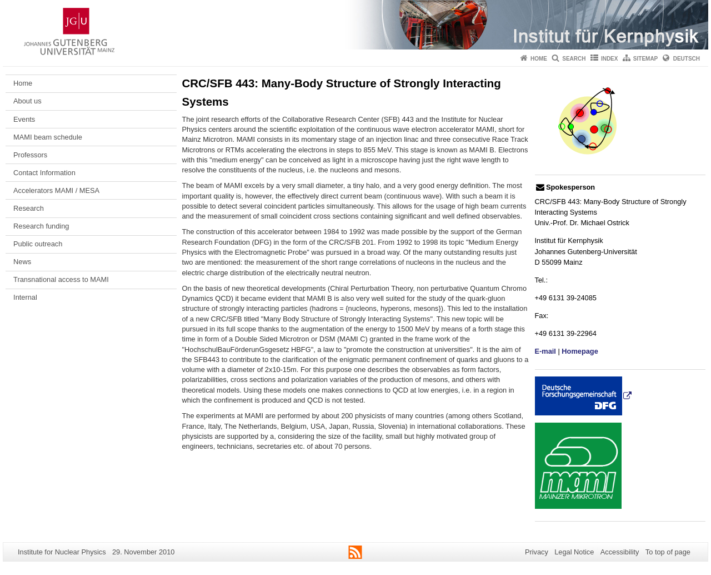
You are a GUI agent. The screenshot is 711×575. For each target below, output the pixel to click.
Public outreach (37, 244)
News (22, 261)
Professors (30, 155)
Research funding (41, 226)
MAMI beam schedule (47, 137)
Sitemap (645, 59)
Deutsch (686, 59)
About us (27, 101)
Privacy (536, 552)
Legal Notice (574, 552)
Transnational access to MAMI (61, 279)
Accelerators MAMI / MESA (56, 190)
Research (28, 208)
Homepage (580, 351)
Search (573, 59)
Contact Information (44, 172)
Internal (25, 297)
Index (609, 59)
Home (538, 59)
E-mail (545, 351)
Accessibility (619, 552)
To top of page (667, 552)
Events (24, 119)
